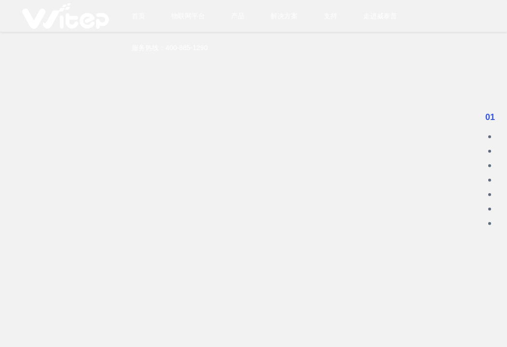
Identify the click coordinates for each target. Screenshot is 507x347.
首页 (138, 16)
